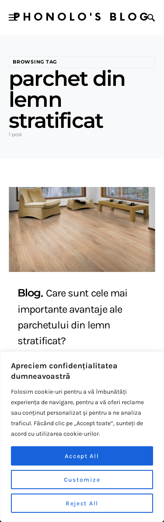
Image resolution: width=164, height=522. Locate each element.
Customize (82, 479)
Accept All (82, 455)
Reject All (82, 503)
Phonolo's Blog (82, 17)
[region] (82, 436)
